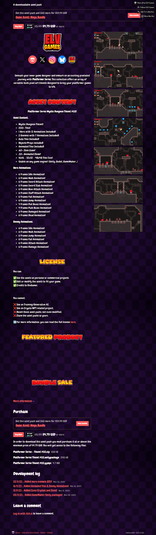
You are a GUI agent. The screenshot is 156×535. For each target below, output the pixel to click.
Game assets (130, 532)
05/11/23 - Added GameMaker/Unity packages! (38, 495)
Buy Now (18, 26)
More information (23, 401)
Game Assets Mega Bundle (30, 17)
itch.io (17, 532)
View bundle (82, 423)
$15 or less (140, 532)
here (73, 322)
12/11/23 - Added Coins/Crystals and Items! (35, 490)
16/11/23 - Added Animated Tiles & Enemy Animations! (41, 486)
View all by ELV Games (30, 532)
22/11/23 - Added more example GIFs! (32, 481)
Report (42, 532)
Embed (50, 532)
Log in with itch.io (23, 513)
